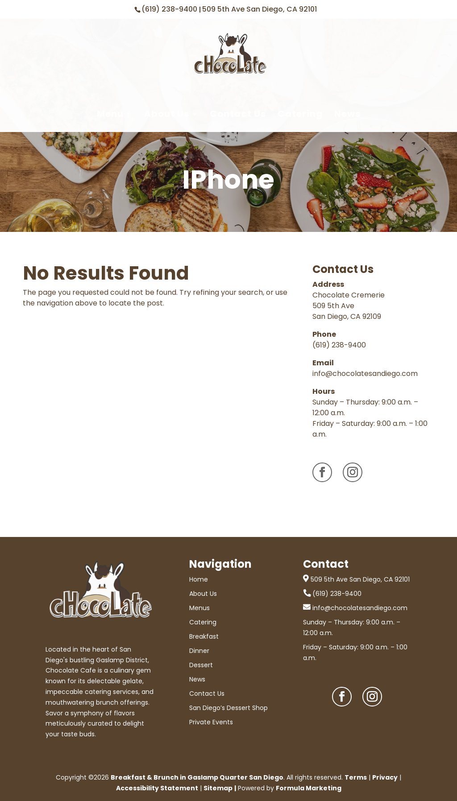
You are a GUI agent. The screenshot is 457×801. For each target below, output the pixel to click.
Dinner (199, 650)
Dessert (201, 665)
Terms (356, 777)
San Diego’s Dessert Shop (228, 707)
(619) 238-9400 (170, 9)
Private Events (211, 722)
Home (198, 579)
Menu (110, 114)
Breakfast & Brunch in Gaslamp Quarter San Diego (197, 777)
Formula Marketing (308, 788)
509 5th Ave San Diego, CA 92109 (346, 311)
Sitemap (218, 788)
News (347, 114)
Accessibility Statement (157, 788)
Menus (199, 607)
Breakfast (204, 636)
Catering (300, 114)
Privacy (385, 777)
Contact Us (238, 114)
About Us (166, 114)
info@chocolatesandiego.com (365, 373)
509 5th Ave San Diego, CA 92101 (259, 9)
